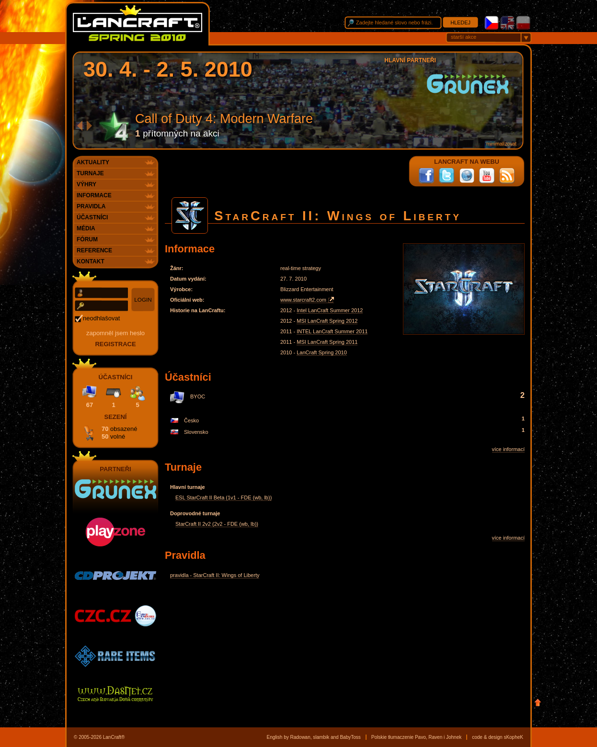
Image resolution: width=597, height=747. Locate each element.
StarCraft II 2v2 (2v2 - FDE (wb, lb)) (216, 524)
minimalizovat (501, 144)
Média (86, 228)
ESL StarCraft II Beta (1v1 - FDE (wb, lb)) (223, 497)
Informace (94, 195)
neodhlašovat (101, 318)
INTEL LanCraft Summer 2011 (332, 331)
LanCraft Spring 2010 (322, 352)
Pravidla (91, 206)
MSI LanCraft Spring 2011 (327, 342)
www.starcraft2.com (303, 300)
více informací (508, 449)
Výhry (86, 184)
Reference (94, 250)
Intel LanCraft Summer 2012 (330, 310)
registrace (115, 344)
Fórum (87, 239)
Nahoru (537, 702)
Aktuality (93, 162)
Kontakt (90, 261)
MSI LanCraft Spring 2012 (327, 321)
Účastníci (92, 217)
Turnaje (90, 173)
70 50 (119, 432)
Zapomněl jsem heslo (115, 333)
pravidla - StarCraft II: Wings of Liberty (214, 575)
